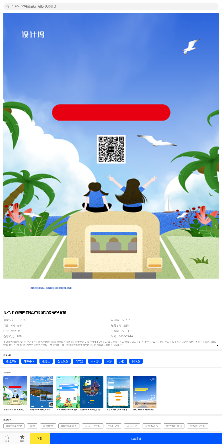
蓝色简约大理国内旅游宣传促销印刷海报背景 (41, 409)
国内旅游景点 (69, 426)
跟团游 (95, 361)
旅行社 (46, 361)
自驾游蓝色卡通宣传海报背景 (68, 409)
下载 (39, 438)
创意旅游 (63, 361)
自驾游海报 (151, 426)
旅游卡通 (113, 426)
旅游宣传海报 (198, 426)
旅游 (109, 361)
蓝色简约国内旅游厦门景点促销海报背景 (91, 409)
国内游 (136, 361)
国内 (32, 426)
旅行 (122, 361)
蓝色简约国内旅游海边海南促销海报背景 (118, 409)
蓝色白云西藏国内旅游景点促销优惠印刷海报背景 (144, 409)
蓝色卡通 (132, 426)
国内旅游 (48, 426)
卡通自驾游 (70, 344)
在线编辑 (136, 438)
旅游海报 (11, 361)
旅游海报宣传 (174, 426)
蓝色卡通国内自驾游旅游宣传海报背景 (15, 409)
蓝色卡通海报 (93, 426)
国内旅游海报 (14, 426)
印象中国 (29, 361)
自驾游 (79, 361)
